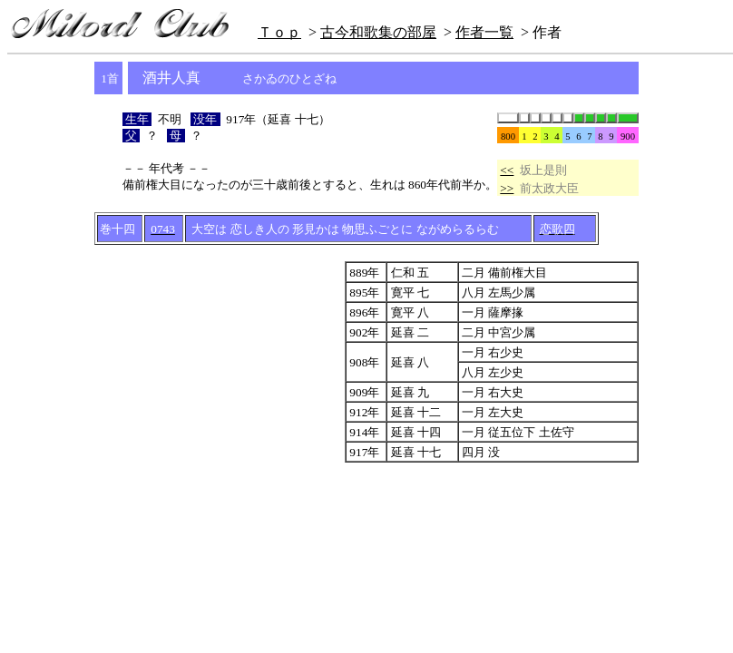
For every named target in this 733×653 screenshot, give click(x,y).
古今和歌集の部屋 (378, 32)
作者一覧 (484, 32)
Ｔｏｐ (279, 32)
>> (506, 188)
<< (506, 170)
